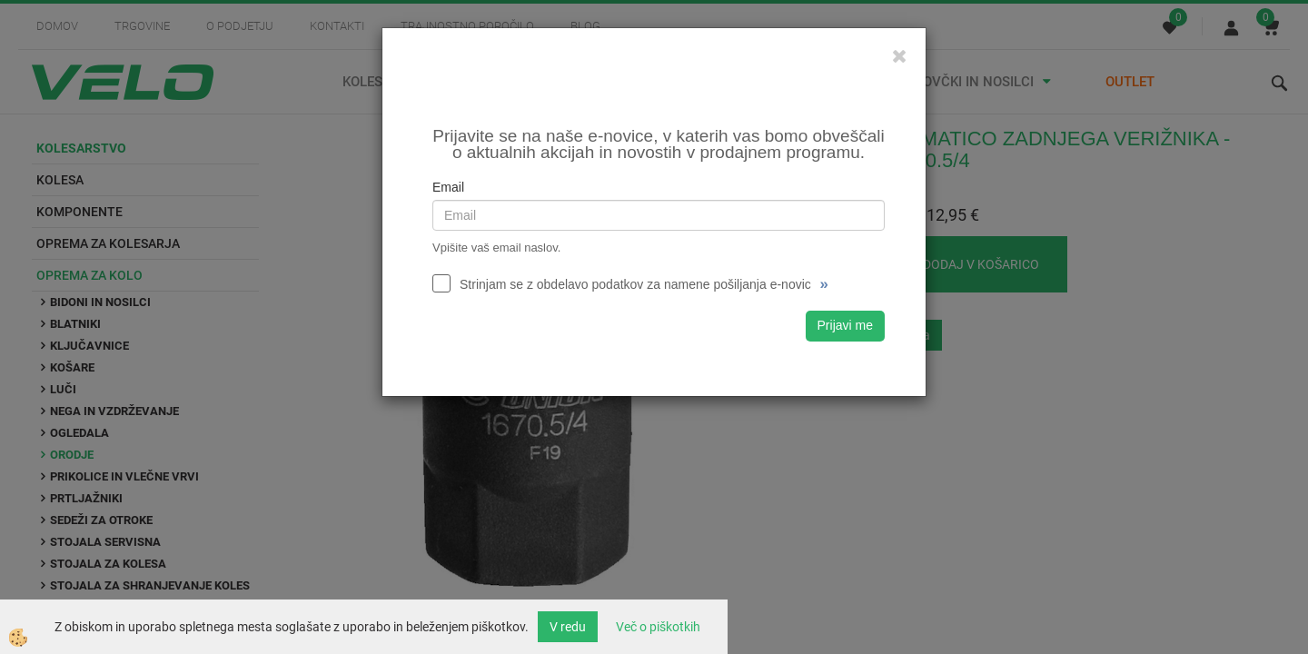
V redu (568, 626)
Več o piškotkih (658, 626)
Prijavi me (845, 325)
